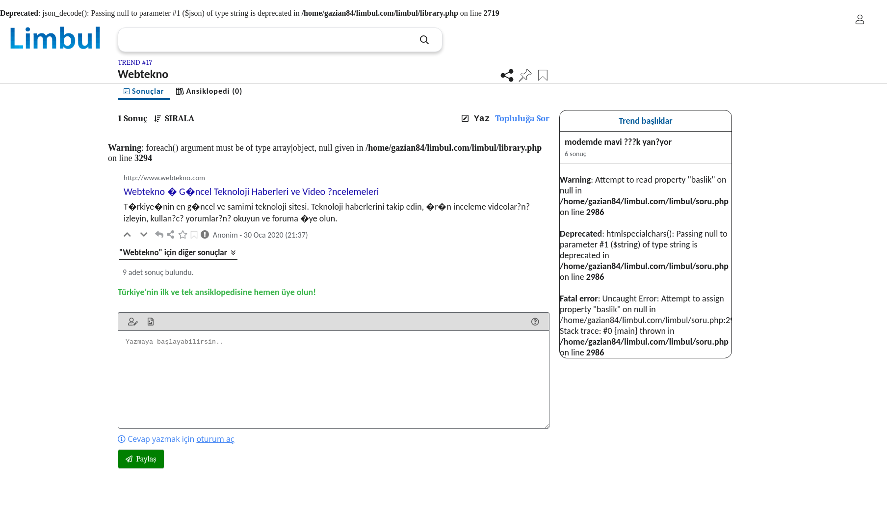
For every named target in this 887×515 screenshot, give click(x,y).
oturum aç (215, 439)
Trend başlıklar (646, 120)
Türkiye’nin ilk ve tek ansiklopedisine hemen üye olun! (217, 292)
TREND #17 (135, 62)
